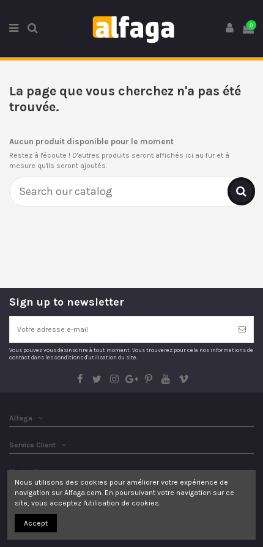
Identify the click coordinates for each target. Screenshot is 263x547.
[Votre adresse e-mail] (120, 329)
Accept (36, 523)
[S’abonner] (242, 329)
